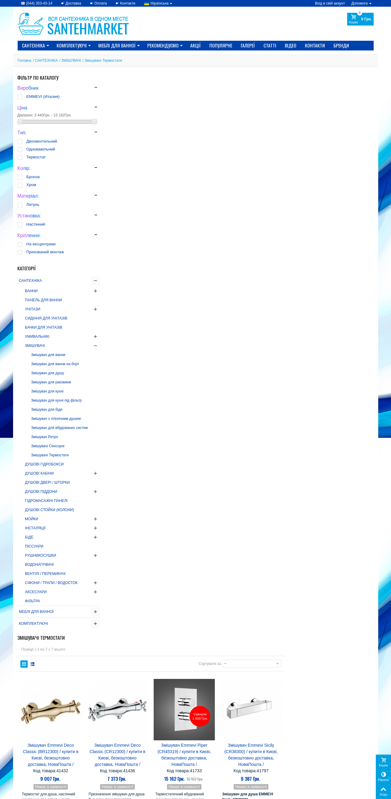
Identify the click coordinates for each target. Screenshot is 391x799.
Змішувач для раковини (51, 382)
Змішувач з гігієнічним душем (56, 419)
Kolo (269, 692)
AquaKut (253, 658)
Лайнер (251, 715)
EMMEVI (209, 675)
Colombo (210, 669)
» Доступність (30, 769)
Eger (260, 669)
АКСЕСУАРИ (36, 592)
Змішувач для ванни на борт (55, 364)
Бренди (341, 45)
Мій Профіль (303, 748)
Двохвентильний (41, 141)
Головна (25, 60)
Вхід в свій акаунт (330, 3)
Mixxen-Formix (234, 698)
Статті (270, 45)
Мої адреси (301, 763)
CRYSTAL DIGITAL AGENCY (60, 792)
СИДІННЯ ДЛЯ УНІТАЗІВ (46, 318)
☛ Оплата (98, 3)
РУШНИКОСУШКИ (40, 555)
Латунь (33, 204)
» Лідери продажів (125, 769)
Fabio (248, 675)
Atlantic (224, 663)
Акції (195, 45)
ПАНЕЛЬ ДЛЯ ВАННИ (43, 300)
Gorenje (230, 675)
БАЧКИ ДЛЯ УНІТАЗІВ (44, 327)
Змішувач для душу (48, 373)
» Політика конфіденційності (42, 757)
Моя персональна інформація (317, 769)
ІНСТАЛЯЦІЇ (35, 528)
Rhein (273, 698)
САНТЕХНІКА (35, 45)
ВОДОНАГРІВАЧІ (39, 564)
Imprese (209, 692)
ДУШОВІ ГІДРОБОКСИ (44, 464)
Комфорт (231, 715)
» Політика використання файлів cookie (52, 763)
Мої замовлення (305, 757)
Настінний (35, 224)
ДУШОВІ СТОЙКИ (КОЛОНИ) (49, 510)
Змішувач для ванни (48, 355)
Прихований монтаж (45, 252)
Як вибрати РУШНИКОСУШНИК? (66, 661)
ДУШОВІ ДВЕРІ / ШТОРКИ (47, 482)
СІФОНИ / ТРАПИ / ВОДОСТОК (51, 583)
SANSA (223, 704)
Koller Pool (249, 692)
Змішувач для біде (47, 409)
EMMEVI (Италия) (43, 96)
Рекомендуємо (165, 45)
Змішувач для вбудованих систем (59, 428)
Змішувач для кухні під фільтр (56, 400)
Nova (258, 698)
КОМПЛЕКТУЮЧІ (74, 45)
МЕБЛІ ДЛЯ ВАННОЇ (119, 45)
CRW (227, 669)
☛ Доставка (71, 3)
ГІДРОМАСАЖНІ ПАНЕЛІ (46, 501)
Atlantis (242, 663)
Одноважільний (40, 149)
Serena (242, 704)
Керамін (209, 715)
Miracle (208, 698)
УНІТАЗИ (32, 309)
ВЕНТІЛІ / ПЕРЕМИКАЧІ (45, 574)
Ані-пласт (240, 710)
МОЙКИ (32, 519)
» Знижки (117, 757)
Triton (206, 710)
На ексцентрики (41, 244)
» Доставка (210, 757)
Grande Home (251, 681)
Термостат (36, 157)
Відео (290, 45)
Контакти (315, 45)
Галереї (248, 45)
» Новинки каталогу (126, 763)
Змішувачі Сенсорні (48, 446)
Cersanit (262, 663)
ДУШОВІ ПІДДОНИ (41, 491)
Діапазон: (26, 115)
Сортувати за (299, 107)
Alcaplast (232, 658)
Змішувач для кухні (47, 391)
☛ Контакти (125, 3)
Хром (31, 184)
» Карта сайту (212, 763)
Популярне (220, 45)
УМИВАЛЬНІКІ (37, 336)
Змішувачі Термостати (50, 455)
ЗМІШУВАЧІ (71, 60)
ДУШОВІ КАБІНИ (39, 473)
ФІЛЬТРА (32, 601)
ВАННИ (31, 291)
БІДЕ (29, 537)
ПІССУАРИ (34, 546)
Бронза (33, 177)
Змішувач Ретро (44, 437)
